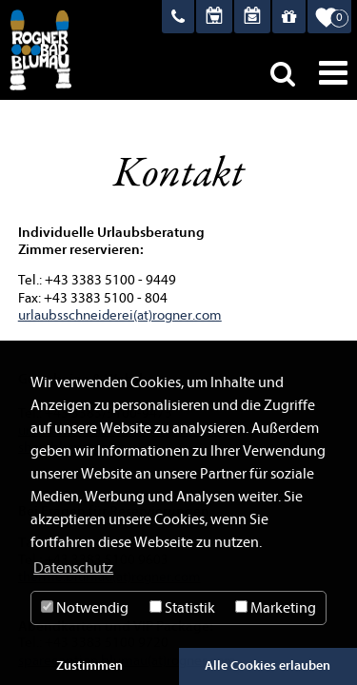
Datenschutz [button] (73, 568)
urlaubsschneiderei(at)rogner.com (120, 315)
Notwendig (85, 607)
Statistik (182, 607)
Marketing (275, 607)
